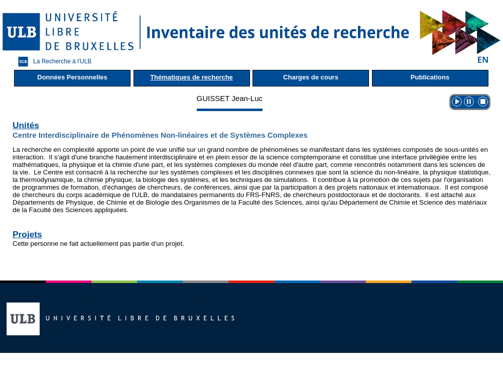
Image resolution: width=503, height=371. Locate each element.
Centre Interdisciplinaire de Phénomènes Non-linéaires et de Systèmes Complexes (160, 135)
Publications (430, 77)
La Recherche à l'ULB (52, 61)
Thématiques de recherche (191, 77)
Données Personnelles (72, 77)
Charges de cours (310, 77)
